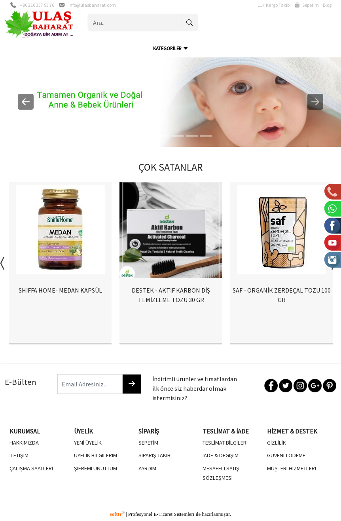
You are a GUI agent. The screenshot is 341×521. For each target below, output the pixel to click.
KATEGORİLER (170, 48)
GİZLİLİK (276, 442)
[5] (206, 136)
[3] (178, 136)
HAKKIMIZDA (24, 442)
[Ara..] (135, 22)
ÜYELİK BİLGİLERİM (95, 455)
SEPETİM (148, 442)
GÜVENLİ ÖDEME (286, 455)
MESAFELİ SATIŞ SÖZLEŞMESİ (221, 473)
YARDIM (147, 468)
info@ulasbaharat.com (92, 5)
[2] (163, 136)
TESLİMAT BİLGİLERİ (225, 442)
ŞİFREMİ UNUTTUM (95, 468)
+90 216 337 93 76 (37, 5)
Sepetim (307, 5)
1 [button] (153, 354)
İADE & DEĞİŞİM (221, 455)
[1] (149, 136)
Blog (327, 5)
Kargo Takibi (274, 5)
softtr (117, 514)
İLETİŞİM (18, 455)
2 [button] (165, 354)
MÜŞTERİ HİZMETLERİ (291, 468)
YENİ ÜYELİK (88, 442)
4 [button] (188, 354)
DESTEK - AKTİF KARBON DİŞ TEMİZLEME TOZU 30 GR (171, 295)
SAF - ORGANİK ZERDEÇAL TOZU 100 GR (282, 295)
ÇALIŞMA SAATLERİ (31, 468)
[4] (192, 136)
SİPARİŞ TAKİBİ (155, 455)
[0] (135, 136)
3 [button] (176, 354)
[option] (60, 263)
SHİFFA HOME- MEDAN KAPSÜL (60, 290)
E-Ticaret (162, 514)
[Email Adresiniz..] (90, 384)
